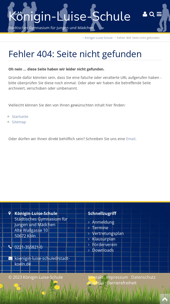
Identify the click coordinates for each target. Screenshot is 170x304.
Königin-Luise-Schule (99, 38)
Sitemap (19, 121)
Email (131, 138)
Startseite (20, 116)
